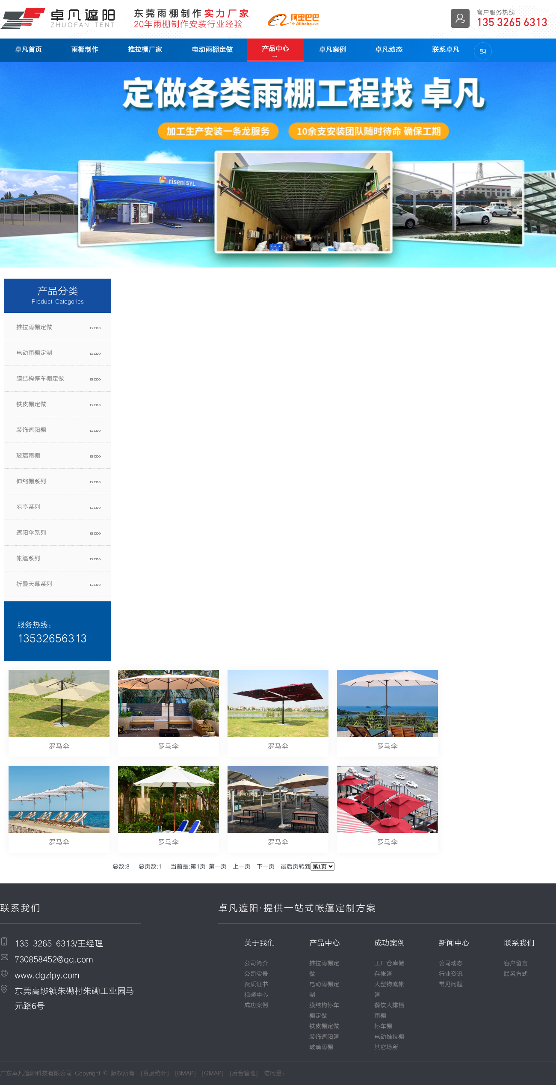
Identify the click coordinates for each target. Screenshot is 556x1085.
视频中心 (256, 995)
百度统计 (155, 1073)
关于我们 (259, 943)
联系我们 (519, 943)
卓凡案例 (329, 49)
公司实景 (256, 974)
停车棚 (383, 1026)
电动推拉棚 (389, 1037)
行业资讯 (451, 974)
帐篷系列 (28, 558)
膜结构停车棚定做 (40, 378)
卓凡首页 (27, 49)
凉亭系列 (28, 507)
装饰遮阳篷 (324, 1037)
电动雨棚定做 (210, 49)
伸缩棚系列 (31, 481)
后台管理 (244, 1073)
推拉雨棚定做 (34, 327)
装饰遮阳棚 (31, 430)
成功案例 (256, 1005)
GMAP (213, 1073)
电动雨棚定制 (34, 353)
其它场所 (386, 1047)
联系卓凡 (442, 49)
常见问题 (451, 984)
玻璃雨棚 (28, 455)
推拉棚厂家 (144, 49)
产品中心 (273, 48)
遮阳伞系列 (31, 532)
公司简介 (256, 963)
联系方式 (516, 974)
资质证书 (256, 984)
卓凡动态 (386, 49)
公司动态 (451, 963)
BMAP (185, 1073)
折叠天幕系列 (34, 584)
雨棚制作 (84, 49)
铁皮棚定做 (31, 404)
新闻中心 (454, 943)
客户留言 (516, 963)
